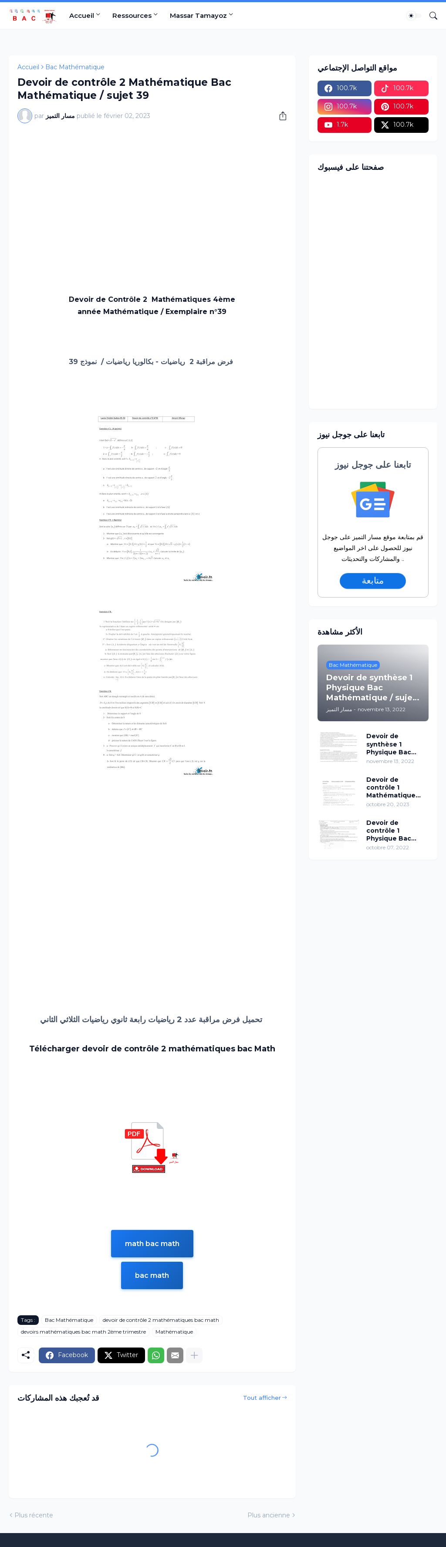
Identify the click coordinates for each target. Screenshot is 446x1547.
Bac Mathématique (75, 67)
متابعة (373, 580)
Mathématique (174, 1331)
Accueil (81, 15)
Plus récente (33, 1515)
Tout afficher (262, 1397)
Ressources (132, 15)
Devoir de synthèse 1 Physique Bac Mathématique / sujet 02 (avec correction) (392, 744)
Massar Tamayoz (198, 15)
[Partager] (279, 115)
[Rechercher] (429, 15)
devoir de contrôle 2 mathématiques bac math (161, 1320)
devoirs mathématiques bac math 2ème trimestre (83, 1331)
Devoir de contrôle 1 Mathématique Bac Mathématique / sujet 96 (392, 788)
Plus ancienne (268, 1515)
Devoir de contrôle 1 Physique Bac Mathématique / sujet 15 (392, 831)
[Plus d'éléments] (194, 1355)
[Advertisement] (152, 195)
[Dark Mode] (414, 15)
